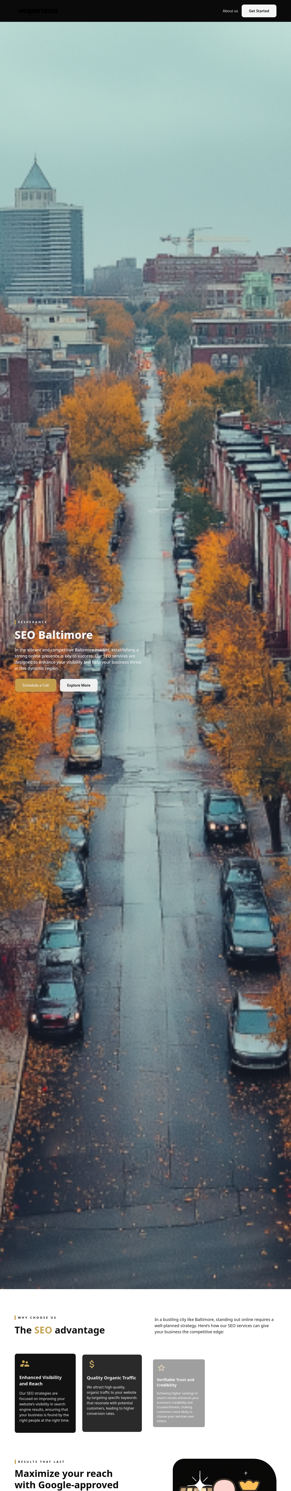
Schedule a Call (44, 685)
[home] (38, 11)
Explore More (79, 685)
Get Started (259, 10)
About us (230, 10)
